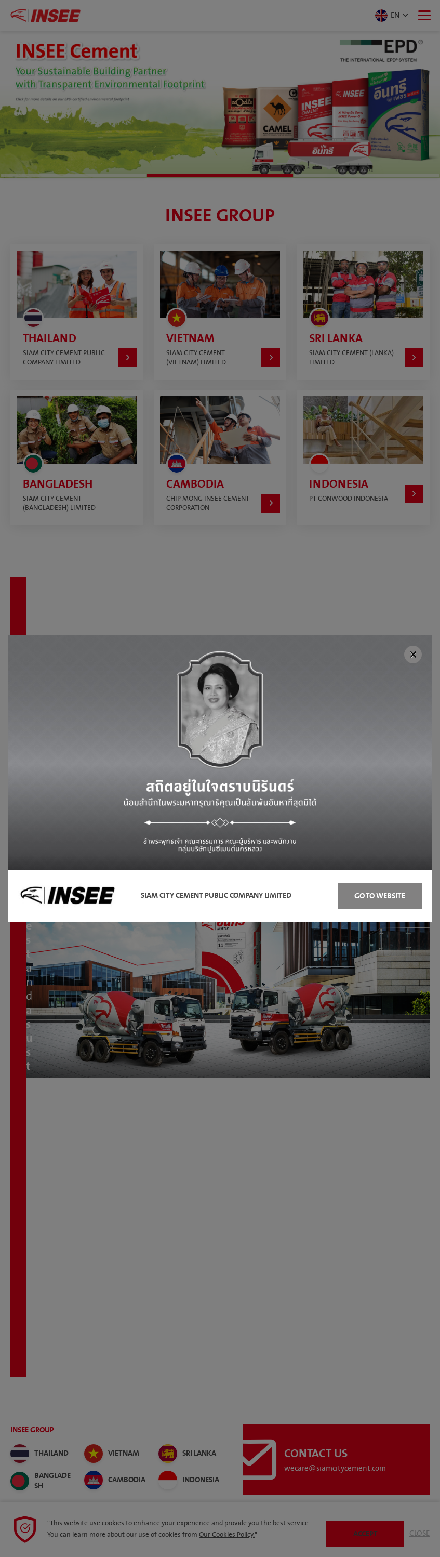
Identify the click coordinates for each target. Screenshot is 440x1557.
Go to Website (379, 896)
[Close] (413, 654)
